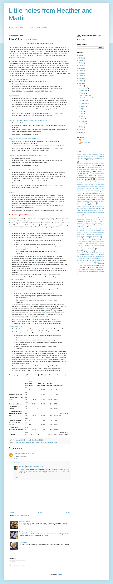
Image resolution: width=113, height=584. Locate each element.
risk (85, 252)
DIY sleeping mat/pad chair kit (28, 532)
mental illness (80, 236)
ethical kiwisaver (36, 442)
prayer (93, 245)
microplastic (89, 236)
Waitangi (96, 271)
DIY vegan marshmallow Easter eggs (85, 186)
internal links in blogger (83, 219)
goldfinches (95, 204)
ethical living (44, 442)
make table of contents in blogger (92, 228)
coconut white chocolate (97, 173)
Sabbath (91, 252)
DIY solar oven (99, 184)
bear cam (88, 156)
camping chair (82, 161)
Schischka (86, 254)
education (91, 192)
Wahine (90, 271)
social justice (96, 258)
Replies (18, 463)
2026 (80, 55)
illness (101, 217)
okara (103, 239)
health (93, 206)
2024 (80, 60)
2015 (80, 83)
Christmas (99, 171)
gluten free (81, 204)
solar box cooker (81, 260)
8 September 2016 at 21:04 (26, 453)
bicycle (102, 156)
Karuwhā (88, 221)
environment (94, 193)
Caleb (15, 453)
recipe (92, 249)
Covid (78, 179)
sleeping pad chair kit (84, 258)
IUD (94, 219)
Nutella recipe (88, 239)
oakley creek (96, 239)
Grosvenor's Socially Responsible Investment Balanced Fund (28, 120)
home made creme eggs (90, 210)
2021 (80, 68)
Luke (91, 227)
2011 (80, 132)
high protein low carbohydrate (85, 208)
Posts (12, 561)
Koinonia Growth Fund (16, 326)
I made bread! (84, 100)
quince (85, 249)
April (82, 116)
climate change (82, 173)
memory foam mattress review (94, 234)
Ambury (89, 154)
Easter (97, 188)
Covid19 (84, 179)
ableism (79, 154)
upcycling (92, 267)
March (83, 119)
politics (87, 245)
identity (95, 217)
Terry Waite (101, 265)
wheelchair (89, 273)
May (82, 113)
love (93, 223)
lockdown (87, 223)
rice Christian (99, 251)
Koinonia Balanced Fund (16, 279)
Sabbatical (99, 252)
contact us (82, 39)
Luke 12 (97, 227)
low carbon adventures (85, 225)
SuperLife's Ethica (14, 96)
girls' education (100, 203)
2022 (80, 65)
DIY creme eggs (87, 182)
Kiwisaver (50, 442)
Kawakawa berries (24, 521)
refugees (90, 251)
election (97, 192)
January (83, 124)
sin (97, 254)
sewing (93, 254)
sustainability (100, 264)
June (82, 111)
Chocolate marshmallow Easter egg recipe (89, 169)
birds (90, 160)
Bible (95, 156)
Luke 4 (80, 228)
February (83, 121)
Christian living (17, 442)
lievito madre (80, 223)
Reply (15, 459)
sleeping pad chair (100, 256)
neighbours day (95, 238)
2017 (80, 78)
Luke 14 (102, 227)
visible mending (82, 271)
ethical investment (26, 442)
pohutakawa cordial (91, 243)
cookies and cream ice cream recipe (94, 177)
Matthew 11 (100, 230)
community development (84, 175)
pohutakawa (80, 243)
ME (87, 232)
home (78, 210)
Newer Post (12, 512)
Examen (101, 197)
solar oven (91, 260)
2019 (80, 73)
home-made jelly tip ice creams (84, 217)
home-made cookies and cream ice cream (93, 215)
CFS (86, 165)
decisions (81, 181)
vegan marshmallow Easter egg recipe (95, 269)
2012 (80, 129)
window (97, 273)
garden (92, 203)
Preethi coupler (100, 245)
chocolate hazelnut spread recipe (93, 167)
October (83, 93)
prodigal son (82, 247)
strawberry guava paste (82, 262)
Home (40, 512)
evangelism (94, 197)
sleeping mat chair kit (89, 256)
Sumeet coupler (91, 263)
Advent (84, 154)
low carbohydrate (100, 223)
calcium (95, 160)
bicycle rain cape (93, 158)
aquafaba (81, 156)
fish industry (95, 201)
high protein (99, 206)
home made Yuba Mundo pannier (92, 214)
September (84, 103)
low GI (97, 225)
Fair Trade (87, 199)
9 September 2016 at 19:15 (35, 466)
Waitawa (102, 271)
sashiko (79, 254)
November (84, 90)
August (83, 106)
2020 (80, 70)
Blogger (60, 574)
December (84, 88)
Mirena (96, 236)
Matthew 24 (80, 232)
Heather (21, 466)
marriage (82, 230)
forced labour (83, 203)
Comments (14, 565)
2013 (80, 127)
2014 (80, 86)
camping (101, 160)
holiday (98, 208)
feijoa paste (87, 201)
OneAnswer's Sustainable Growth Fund (21, 170)
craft (90, 179)
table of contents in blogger (90, 265)
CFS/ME (95, 165)
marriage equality (90, 230)
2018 (80, 75)
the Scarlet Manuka (86, 143)
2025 (80, 58)
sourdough (99, 260)
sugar (98, 262)
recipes (100, 249)
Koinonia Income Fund (16, 231)
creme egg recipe (100, 179)
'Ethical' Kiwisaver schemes (88, 98)
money (55, 442)
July (82, 108)
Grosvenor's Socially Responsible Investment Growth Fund (27, 155)
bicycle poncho (83, 158)
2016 (80, 81)
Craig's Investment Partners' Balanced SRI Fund (24, 139)
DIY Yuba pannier (87, 188)
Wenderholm (82, 273)
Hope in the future (85, 95)
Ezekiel (79, 199)
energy (86, 193)
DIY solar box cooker (89, 184)
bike (84, 160)
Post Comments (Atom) (23, 515)
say (37, 260)
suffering (92, 262)
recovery (80, 251)
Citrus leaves (23, 542)
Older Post (67, 512)
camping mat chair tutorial (91, 163)
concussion (80, 177)
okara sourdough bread (84, 241)
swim (81, 265)
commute (99, 175)
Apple (102, 154)
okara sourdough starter (97, 241)
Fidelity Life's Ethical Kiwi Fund (18, 79)
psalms (88, 247)
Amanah (11, 192)
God (88, 205)
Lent (101, 221)
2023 (80, 63)
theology (82, 267)
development (90, 181)
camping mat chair (92, 161)
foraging (102, 201)
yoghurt (102, 273)
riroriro (79, 252)
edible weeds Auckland (93, 190)
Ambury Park (96, 154)
